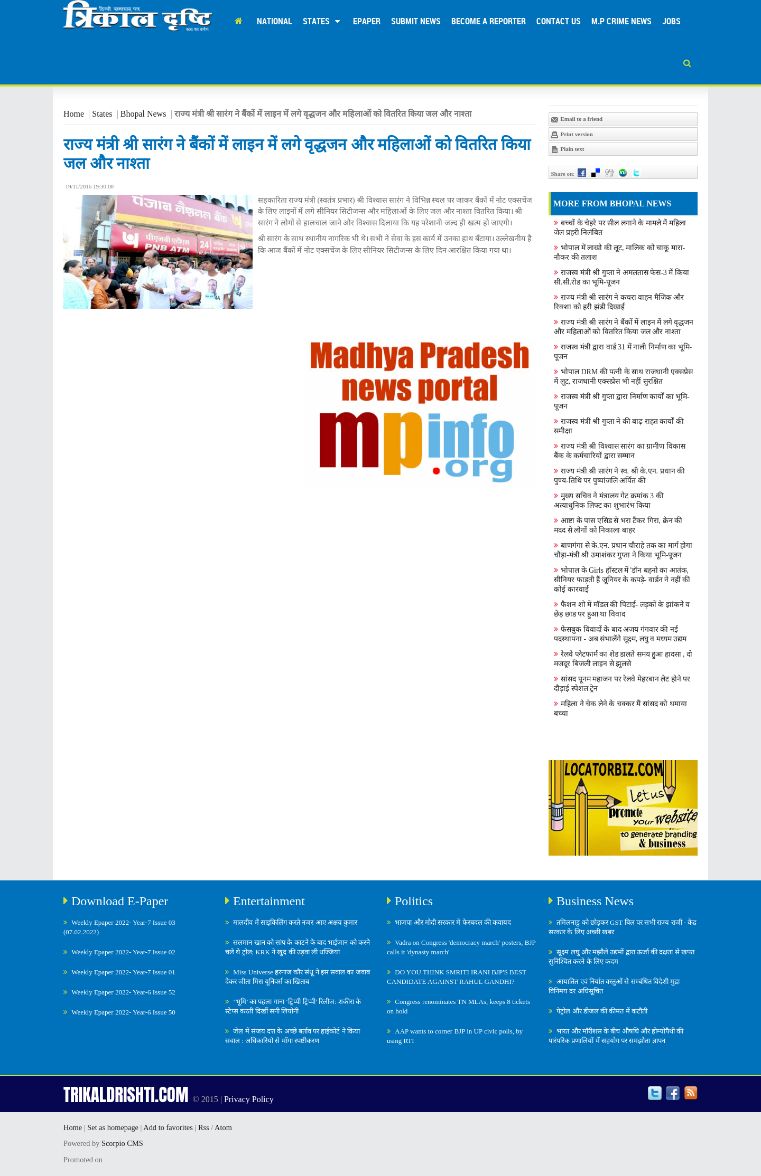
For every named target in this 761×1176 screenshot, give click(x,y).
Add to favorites (168, 1127)
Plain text (567, 149)
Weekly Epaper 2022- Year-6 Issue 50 (123, 1012)
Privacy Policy (249, 1099)
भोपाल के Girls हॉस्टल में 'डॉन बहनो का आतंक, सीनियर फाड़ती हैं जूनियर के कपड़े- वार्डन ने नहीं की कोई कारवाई (622, 579)
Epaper (366, 21)
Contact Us (558, 21)
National (274, 21)
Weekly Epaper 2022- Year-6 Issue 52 (123, 992)
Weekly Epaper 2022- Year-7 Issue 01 (123, 972)
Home (73, 113)
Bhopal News (143, 113)
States (322, 21)
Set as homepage (112, 1127)
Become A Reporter (488, 21)
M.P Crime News (621, 21)
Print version (572, 134)
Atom (223, 1127)
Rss (203, 1127)
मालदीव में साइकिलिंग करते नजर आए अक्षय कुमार (295, 922)
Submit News (416, 21)
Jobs (671, 21)
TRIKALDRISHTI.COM (126, 1095)
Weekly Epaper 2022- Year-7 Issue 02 (123, 952)
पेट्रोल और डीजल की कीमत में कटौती (601, 1011)
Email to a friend (576, 119)
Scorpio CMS (122, 1143)
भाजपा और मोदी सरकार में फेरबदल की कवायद (453, 922)
